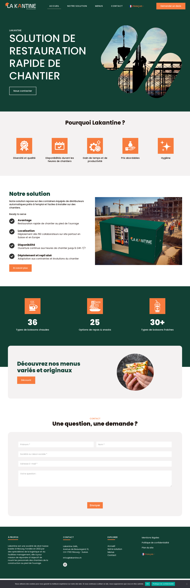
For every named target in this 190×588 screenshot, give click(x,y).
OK (147, 584)
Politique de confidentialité (155, 542)
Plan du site (147, 547)
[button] (22, 91)
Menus (97, 6)
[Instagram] (65, 565)
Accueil (60, 5)
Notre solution (79, 6)
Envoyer (95, 505)
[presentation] (38, 500)
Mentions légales (150, 537)
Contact (111, 6)
